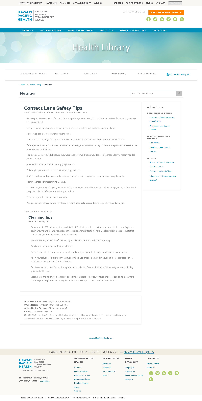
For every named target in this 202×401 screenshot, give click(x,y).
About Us (106, 30)
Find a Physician (50, 30)
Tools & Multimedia (147, 73)
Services (27, 30)
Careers (118, 3)
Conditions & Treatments (33, 73)
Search (174, 3)
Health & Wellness (80, 30)
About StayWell (95, 338)
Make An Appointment (165, 12)
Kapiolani (51, 3)
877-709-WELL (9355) (139, 352)
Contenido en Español (180, 74)
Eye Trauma (154, 142)
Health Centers (61, 73)
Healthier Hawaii (81, 383)
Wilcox (98, 3)
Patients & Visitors (133, 30)
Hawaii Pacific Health (31, 3)
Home (22, 84)
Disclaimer (108, 338)
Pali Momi (65, 3)
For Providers (134, 3)
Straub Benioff (82, 3)
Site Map (122, 398)
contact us (44, 381)
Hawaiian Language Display (58, 398)
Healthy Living (119, 73)
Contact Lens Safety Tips (160, 171)
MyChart (160, 3)
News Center (90, 73)
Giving (149, 3)
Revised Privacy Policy (81, 398)
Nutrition (48, 84)
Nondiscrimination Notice (104, 398)
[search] (153, 93)
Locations (159, 30)
